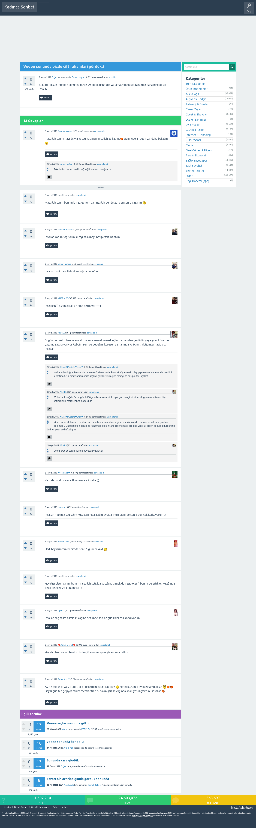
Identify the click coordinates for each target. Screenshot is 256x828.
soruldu (112, 77)
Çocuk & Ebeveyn (196, 114)
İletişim (7, 807)
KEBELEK (86, 729)
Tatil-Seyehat (194, 165)
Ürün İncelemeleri (197, 88)
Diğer (54, 77)
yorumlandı (102, 164)
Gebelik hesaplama (40, 807)
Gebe (55, 807)
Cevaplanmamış (59, 9)
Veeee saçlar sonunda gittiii (68, 723)
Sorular (43, 9)
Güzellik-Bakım (195, 129)
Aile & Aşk (68, 748)
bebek (65, 807)
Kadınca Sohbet (19, 7)
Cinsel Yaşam (194, 109)
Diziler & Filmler (196, 119)
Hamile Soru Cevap (124, 9)
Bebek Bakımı (144, 9)
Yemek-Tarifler (195, 170)
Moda (64, 729)
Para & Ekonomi (196, 155)
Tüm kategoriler (196, 83)
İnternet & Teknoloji (198, 134)
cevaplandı (99, 131)
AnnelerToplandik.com (241, 807)
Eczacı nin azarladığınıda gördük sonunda (78, 779)
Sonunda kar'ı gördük (63, 760)
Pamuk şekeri (94, 785)
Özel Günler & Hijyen (199, 150)
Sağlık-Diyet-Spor (196, 160)
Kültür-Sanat (193, 140)
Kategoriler (76, 9)
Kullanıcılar (91, 9)
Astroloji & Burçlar (197, 104)
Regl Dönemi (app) (197, 181)
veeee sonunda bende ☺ (65, 742)
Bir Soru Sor (105, 9)
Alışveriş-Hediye (196, 99)
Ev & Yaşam (193, 124)
